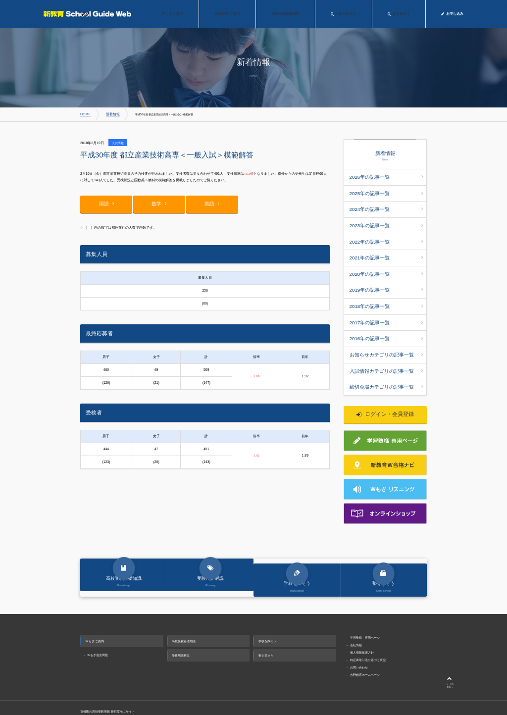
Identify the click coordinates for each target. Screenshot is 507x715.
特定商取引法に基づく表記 (368, 635)
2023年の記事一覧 (386, 216)
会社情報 (356, 620)
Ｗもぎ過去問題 (97, 630)
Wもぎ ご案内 (95, 616)
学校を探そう (267, 616)
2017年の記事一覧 (386, 298)
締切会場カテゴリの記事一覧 (386, 352)
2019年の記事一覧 (386, 270)
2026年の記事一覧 (386, 176)
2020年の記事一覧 (386, 257)
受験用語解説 (181, 630)
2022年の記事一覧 (386, 230)
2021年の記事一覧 (386, 244)
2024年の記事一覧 (386, 203)
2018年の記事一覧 (386, 284)
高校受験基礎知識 (184, 616)
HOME (84, 114)
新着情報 (108, 114)
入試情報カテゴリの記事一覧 (386, 338)
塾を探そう (265, 630)
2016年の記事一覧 (386, 311)
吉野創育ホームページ (365, 650)
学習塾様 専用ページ (365, 612)
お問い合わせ (359, 642)
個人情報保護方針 (362, 627)
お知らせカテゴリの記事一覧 (386, 325)
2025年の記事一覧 (386, 189)
